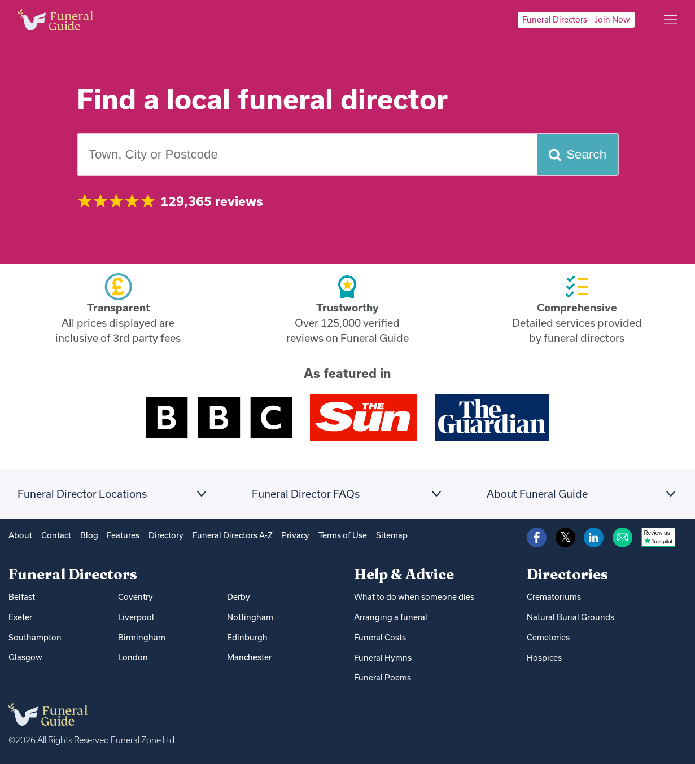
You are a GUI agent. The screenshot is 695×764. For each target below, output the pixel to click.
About (20, 535)
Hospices (544, 657)
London (133, 657)
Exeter (20, 617)
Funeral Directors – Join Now (576, 19)
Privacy (295, 535)
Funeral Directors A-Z (233, 535)
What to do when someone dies (414, 596)
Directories (567, 574)
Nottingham (250, 617)
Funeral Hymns (383, 657)
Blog (89, 535)
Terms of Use (342, 535)
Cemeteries (548, 637)
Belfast (21, 596)
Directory (165, 535)
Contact (56, 535)
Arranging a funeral (390, 617)
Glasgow (25, 657)
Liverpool (136, 617)
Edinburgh (247, 637)
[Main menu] (670, 19)
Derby (238, 596)
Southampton (35, 637)
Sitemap (392, 535)
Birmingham (141, 637)
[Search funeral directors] (577, 154)
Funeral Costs (380, 637)
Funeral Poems (382, 677)
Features (123, 535)
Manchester (249, 657)
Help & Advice (404, 574)
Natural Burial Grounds (570, 617)
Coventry (135, 596)
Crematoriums (554, 596)
